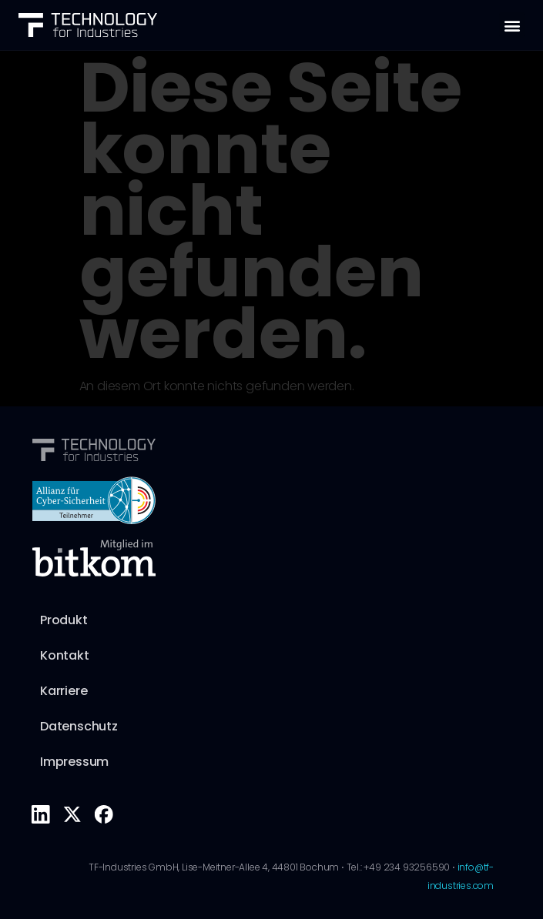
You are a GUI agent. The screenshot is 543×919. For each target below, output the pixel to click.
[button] (512, 25)
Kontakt (64, 655)
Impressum (74, 761)
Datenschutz (79, 726)
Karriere (63, 691)
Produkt (64, 620)
